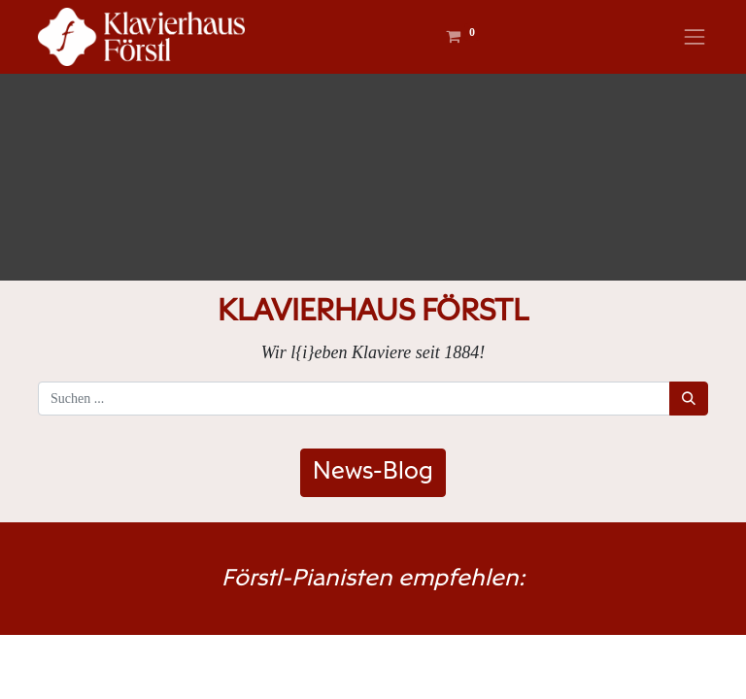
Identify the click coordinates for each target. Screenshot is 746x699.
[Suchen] (688, 399)
